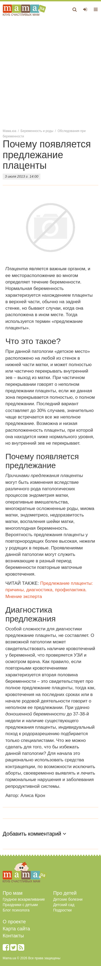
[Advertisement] (50, 72)
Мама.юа (9, 131)
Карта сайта (16, 928)
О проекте (14, 921)
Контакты (13, 935)
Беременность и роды (36, 131)
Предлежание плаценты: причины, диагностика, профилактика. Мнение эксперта (49, 590)
